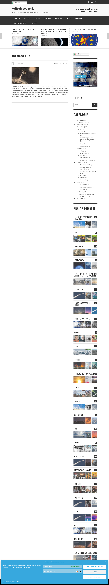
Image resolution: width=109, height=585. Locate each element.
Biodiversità (83, 185)
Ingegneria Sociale (82, 122)
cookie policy (15, 582)
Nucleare (83, 177)
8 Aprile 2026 (74, 31)
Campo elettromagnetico (84, 194)
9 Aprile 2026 (44, 35)
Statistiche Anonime (95, 567)
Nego (95, 572)
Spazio (82, 180)
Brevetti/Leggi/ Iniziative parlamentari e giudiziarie (84, 274)
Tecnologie (80, 162)
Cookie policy (7, 582)
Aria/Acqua (83, 153)
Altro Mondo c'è (81, 196)
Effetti (78, 182)
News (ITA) (80, 124)
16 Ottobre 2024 (18, 63)
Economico (83, 158)
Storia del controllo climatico (88, 133)
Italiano (16, 3)
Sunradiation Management (88, 171)
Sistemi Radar (84, 165)
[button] (105, 562)
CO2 (81, 175)
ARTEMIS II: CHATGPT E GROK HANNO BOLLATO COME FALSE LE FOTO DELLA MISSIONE (53, 31)
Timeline (79, 131)
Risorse (82, 155)
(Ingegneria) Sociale (86, 160)
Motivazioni (80, 149)
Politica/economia (85, 187)
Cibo (81, 151)
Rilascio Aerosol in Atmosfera (81, 304)
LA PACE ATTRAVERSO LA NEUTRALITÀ (83, 29)
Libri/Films (80, 192)
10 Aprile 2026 (15, 33)
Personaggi (83, 146)
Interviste (79, 129)
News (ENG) (80, 127)
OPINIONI (80, 120)
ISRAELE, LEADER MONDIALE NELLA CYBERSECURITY (23, 30)
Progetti (82, 144)
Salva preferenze (94, 577)
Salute (82, 189)
